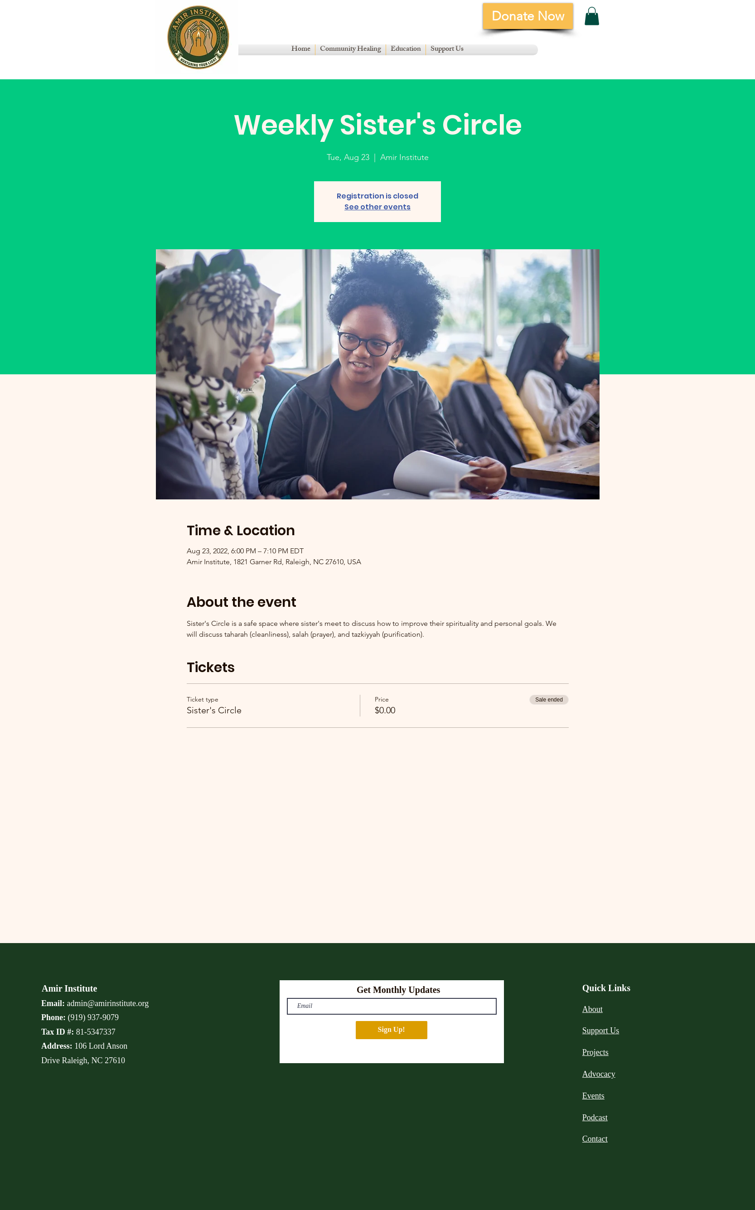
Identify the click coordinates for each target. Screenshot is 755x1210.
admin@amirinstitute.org (108, 1003)
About (592, 1009)
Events (593, 1095)
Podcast (595, 1117)
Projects (595, 1052)
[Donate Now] (528, 16)
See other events (377, 207)
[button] (350, 49)
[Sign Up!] (391, 1030)
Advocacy (598, 1074)
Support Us (600, 1030)
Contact (595, 1138)
